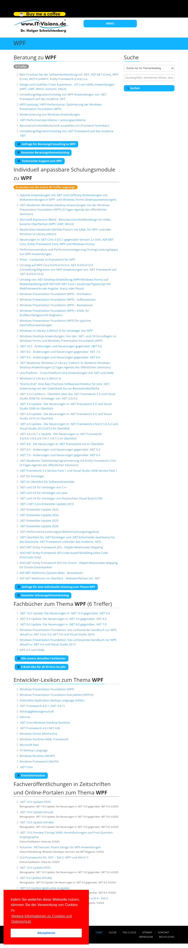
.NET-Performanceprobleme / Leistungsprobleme (53, 120)
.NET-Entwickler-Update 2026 (39, 526)
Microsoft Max (29, 745)
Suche (112, 932)
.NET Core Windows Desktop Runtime (45, 722)
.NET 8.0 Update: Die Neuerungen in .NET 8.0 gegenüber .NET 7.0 (63, 624)
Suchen (133, 88)
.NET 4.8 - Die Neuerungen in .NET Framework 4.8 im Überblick (62, 444)
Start (99, 932)
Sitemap (147, 932)
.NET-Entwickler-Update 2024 (39, 515)
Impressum (146, 936)
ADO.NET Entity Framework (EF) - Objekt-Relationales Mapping (61, 547)
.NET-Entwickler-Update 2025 (39, 521)
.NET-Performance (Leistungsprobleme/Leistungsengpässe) (59, 532)
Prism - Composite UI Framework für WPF (47, 259)
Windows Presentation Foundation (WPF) (47, 689)
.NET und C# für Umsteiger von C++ (43, 487)
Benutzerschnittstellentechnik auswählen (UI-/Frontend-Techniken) (64, 126)
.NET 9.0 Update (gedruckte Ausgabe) (44, 888)
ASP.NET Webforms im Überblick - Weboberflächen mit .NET (60, 578)
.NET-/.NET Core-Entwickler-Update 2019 (47, 504)
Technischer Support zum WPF (39, 161)
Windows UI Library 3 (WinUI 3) (40, 378)
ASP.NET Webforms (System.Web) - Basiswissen (51, 573)
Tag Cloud (129, 932)
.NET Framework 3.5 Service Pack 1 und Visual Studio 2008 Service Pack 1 (68, 471)
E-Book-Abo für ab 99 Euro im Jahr (41, 667)
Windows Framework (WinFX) (39, 761)
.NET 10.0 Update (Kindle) (37, 822)
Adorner (25, 717)
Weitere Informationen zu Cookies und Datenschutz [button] (41, 918)
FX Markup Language (34, 750)
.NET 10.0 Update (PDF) (35, 802)
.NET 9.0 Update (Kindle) (36, 878)
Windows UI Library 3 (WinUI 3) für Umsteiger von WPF (56, 331)
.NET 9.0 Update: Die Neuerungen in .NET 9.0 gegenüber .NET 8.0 (63, 619)
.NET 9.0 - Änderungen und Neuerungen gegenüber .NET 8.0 (60, 357)
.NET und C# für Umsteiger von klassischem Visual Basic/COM (61, 498)
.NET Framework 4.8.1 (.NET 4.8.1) (42, 706)
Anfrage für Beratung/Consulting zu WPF (46, 144)
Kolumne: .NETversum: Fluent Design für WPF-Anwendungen (60, 847)
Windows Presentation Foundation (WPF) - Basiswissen (56, 305)
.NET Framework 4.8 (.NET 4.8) (40, 728)
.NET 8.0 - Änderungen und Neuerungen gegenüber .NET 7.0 (60, 352)
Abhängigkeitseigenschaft (37, 711)
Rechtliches (166, 936)
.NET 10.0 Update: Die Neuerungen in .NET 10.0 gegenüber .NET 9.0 (65, 613)
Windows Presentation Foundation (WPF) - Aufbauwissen (58, 299)
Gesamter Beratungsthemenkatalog (43, 152)
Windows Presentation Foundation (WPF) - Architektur (56, 294)
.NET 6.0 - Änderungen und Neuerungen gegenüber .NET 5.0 (60, 449)
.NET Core (26, 767)
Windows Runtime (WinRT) (37, 756)
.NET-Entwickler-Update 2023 (39, 509)
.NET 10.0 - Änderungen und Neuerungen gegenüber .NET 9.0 (61, 346)
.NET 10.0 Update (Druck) (36, 812)
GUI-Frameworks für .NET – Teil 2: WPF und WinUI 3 (54, 857)
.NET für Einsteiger (32, 476)
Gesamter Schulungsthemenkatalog (43, 595)
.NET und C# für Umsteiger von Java (43, 493)
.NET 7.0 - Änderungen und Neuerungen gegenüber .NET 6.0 (60, 455)
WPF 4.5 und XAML (32, 650)
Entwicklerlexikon (31, 775)
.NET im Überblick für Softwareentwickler (47, 482)
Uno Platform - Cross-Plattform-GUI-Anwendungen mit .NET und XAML (67, 373)
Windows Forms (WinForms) (38, 734)
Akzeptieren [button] (46, 933)
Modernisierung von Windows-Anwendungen (50, 114)
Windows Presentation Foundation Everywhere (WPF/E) (57, 695)
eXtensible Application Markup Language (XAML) (52, 700)
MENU (110, 23)
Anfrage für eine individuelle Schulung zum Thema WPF (56, 587)
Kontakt (163, 932)
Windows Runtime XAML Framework (44, 739)
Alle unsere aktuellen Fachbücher (41, 658)
